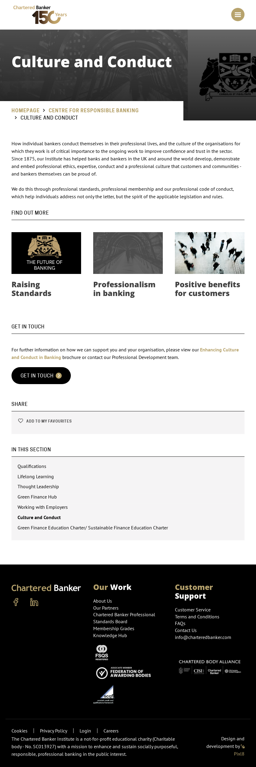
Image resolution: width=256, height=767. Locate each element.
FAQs (180, 623)
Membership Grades (113, 628)
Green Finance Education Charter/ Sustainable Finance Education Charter (93, 528)
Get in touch (41, 376)
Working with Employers (43, 507)
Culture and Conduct (39, 517)
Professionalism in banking (124, 288)
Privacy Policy (53, 731)
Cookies (19, 731)
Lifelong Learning (36, 476)
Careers (111, 731)
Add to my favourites (45, 421)
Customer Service (193, 610)
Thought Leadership (38, 486)
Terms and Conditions (197, 617)
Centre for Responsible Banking (94, 111)
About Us (102, 601)
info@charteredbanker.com (203, 637)
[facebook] (16, 602)
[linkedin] (34, 602)
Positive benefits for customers (207, 288)
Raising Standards (31, 288)
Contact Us (186, 630)
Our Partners (106, 608)
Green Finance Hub (37, 497)
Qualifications (32, 466)
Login (85, 731)
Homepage (25, 111)
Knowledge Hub (110, 635)
